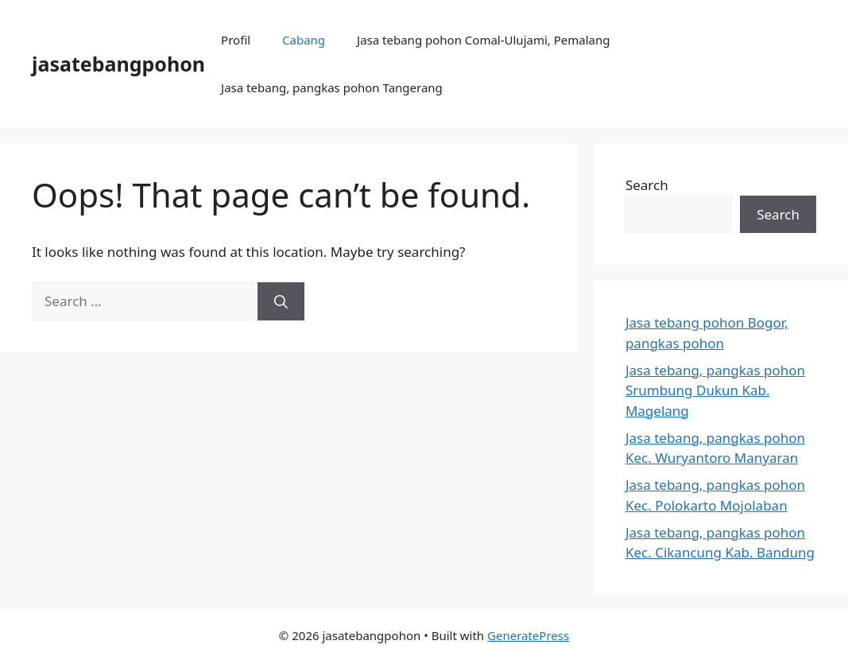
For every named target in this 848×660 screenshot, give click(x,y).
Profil (235, 40)
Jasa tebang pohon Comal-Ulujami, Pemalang (483, 40)
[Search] (280, 301)
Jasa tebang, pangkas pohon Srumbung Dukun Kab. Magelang (715, 390)
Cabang (303, 40)
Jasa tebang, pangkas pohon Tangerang (332, 87)
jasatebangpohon (118, 63)
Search (646, 185)
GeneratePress (528, 635)
